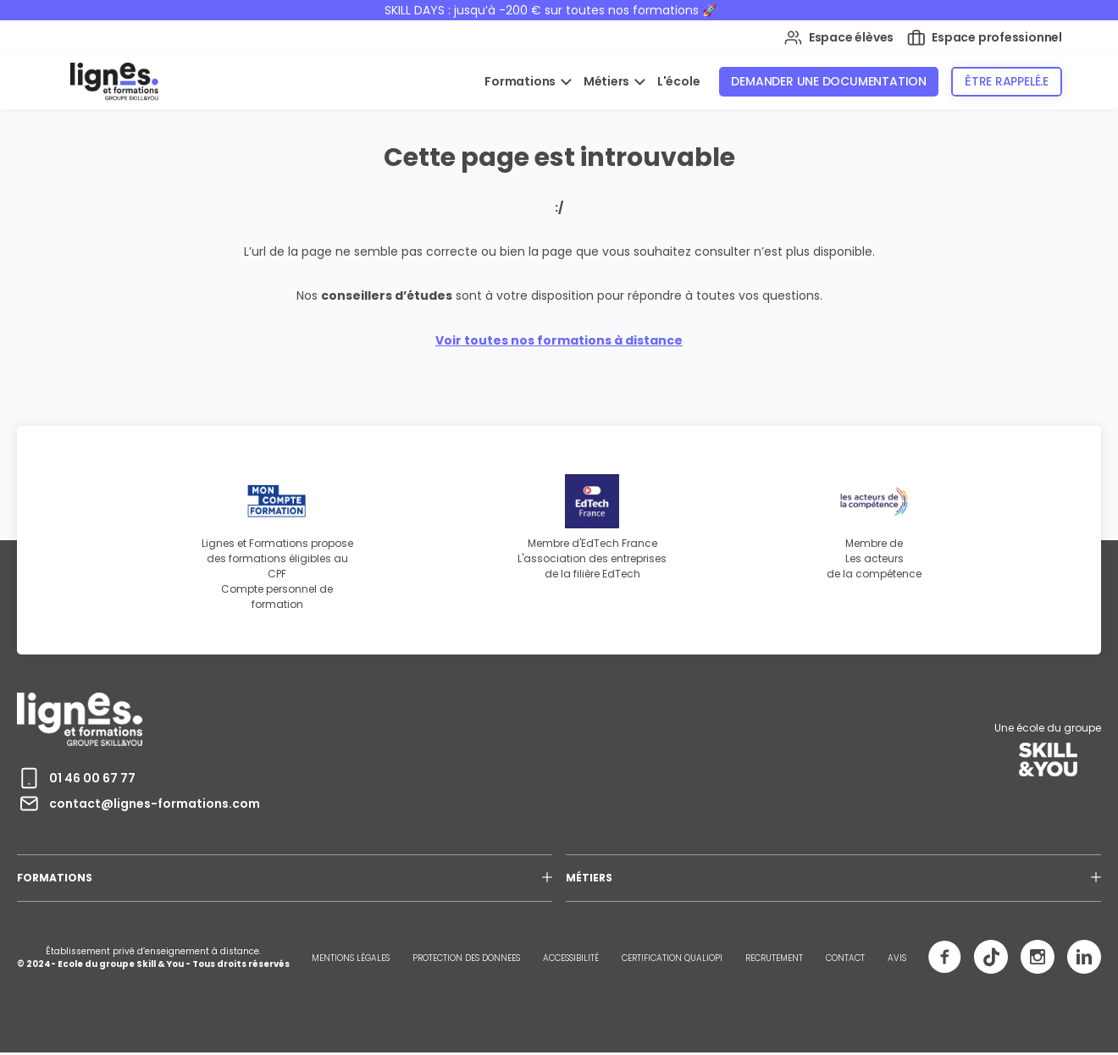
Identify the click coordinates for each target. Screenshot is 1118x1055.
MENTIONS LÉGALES (351, 958)
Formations (521, 81)
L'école (678, 81)
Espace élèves (839, 38)
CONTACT (845, 958)
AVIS (897, 958)
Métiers (608, 81)
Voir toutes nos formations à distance (559, 340)
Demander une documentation (829, 81)
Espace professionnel (984, 38)
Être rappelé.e (1007, 81)
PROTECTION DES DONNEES (466, 958)
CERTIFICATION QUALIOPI (672, 958)
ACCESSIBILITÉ (571, 958)
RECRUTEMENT (774, 958)
